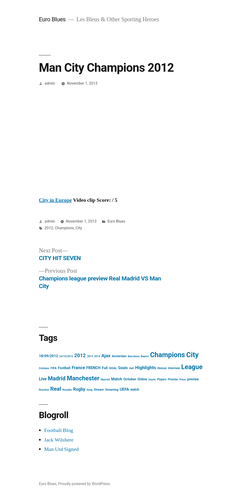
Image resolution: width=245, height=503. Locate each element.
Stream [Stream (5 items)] (99, 389)
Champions (64, 228)
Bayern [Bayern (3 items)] (145, 356)
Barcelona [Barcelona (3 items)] (133, 356)
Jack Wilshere (58, 440)
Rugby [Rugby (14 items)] (79, 389)
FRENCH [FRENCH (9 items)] (93, 368)
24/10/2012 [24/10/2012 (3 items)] (66, 356)
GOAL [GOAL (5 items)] (113, 368)
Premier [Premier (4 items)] (173, 379)
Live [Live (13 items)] (42, 379)
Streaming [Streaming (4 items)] (111, 389)
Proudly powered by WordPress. (84, 483)
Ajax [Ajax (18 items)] (106, 355)
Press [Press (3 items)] (182, 379)
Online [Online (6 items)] (142, 379)
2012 (49, 228)
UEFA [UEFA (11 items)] (124, 389)
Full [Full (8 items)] (105, 368)
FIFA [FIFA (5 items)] (53, 368)
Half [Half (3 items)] (131, 368)
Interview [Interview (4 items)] (174, 368)
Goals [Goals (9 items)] (123, 368)
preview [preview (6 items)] (193, 379)
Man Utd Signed (61, 449)
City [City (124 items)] (192, 355)
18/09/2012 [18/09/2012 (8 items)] (48, 356)
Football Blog (58, 430)
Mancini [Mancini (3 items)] (105, 379)
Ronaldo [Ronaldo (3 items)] (67, 389)
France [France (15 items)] (78, 367)
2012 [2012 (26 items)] (80, 355)
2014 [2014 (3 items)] (97, 356)
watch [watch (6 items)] (134, 389)
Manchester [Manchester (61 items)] (83, 378)
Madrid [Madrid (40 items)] (57, 378)
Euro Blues (52, 19)
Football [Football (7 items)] (64, 368)
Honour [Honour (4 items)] (162, 368)
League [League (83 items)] (191, 367)
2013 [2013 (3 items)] (90, 356)
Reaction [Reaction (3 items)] (44, 389)
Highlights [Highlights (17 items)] (145, 367)
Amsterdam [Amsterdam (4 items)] (119, 356)
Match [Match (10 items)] (116, 379)
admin (50, 83)
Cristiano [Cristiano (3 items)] (44, 368)
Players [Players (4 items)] (162, 379)
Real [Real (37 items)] (55, 389)
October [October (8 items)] (129, 379)
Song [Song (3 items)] (90, 389)
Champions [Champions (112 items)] (167, 355)
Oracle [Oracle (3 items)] (152, 379)
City (79, 228)
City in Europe (55, 200)
